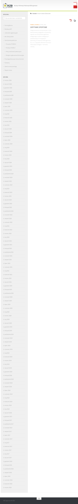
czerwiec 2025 (8, 110)
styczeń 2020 (8, 323)
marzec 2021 (8, 278)
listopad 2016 (8, 465)
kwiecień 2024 (8, 151)
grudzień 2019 (8, 327)
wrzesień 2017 (8, 428)
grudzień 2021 (8, 245)
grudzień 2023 (8, 166)
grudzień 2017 (8, 416)
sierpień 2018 (8, 386)
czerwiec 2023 (8, 185)
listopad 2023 (8, 170)
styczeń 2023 (8, 200)
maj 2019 (7, 353)
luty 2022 (7, 237)
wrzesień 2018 (8, 383)
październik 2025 (9, 95)
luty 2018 (7, 409)
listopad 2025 (8, 91)
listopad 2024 (8, 132)
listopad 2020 (8, 289)
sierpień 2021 (8, 259)
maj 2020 (7, 312)
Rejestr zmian (8, 70)
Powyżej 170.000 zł (11, 44)
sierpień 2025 (8, 103)
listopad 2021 (8, 248)
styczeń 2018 (8, 413)
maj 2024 (7, 147)
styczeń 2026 (8, 84)
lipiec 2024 (7, 140)
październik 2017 (9, 424)
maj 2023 (7, 188)
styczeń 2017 (8, 457)
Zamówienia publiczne (11, 40)
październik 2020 (9, 293)
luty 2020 (7, 319)
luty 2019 (7, 364)
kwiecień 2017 (8, 446)
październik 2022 (9, 211)
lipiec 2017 (7, 435)
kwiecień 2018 (8, 401)
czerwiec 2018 (8, 394)
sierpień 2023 (8, 181)
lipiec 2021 (7, 263)
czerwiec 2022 (8, 222)
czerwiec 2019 (8, 349)
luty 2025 (7, 125)
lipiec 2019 (7, 345)
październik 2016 (9, 469)
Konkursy (7, 63)
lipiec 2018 (7, 390)
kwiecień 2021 (8, 274)
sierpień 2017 (8, 431)
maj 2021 (7, 271)
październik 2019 (9, 334)
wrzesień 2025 (8, 99)
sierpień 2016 (8, 472)
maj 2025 (7, 114)
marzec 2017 (8, 450)
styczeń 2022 (8, 241)
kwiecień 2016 (8, 484)
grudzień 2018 (8, 372)
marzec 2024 (8, 155)
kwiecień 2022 (8, 230)
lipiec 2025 (7, 106)
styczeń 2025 (8, 129)
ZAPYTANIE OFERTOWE (38, 27)
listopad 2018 (8, 375)
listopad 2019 (8, 330)
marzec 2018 (8, 405)
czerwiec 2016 (8, 480)
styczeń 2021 (8, 282)
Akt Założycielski (9, 36)
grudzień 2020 (8, 286)
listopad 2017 (8, 420)
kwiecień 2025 (8, 118)
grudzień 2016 (8, 461)
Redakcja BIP (8, 29)
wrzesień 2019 (8, 338)
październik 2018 (9, 379)
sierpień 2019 (8, 342)
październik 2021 (9, 252)
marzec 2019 (8, 360)
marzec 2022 (8, 233)
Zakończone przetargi (11, 66)
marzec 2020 (8, 316)
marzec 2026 (8, 80)
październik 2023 (9, 174)
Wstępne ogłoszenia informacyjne (15, 55)
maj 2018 (7, 398)
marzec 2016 (8, 487)
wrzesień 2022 (8, 215)
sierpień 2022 (8, 218)
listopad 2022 (8, 207)
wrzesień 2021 (8, 256)
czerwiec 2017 (8, 439)
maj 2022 (7, 226)
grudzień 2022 (8, 203)
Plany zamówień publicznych (13, 51)
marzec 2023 (8, 196)
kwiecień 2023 (8, 192)
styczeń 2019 (8, 368)
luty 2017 (7, 454)
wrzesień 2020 (8, 297)
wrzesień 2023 (8, 177)
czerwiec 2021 (8, 267)
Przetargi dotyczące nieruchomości (14, 59)
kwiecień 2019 (8, 357)
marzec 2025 (8, 121)
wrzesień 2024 (8, 136)
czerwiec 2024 (8, 144)
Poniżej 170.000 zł (35, 24)
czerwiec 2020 (8, 308)
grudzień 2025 (8, 88)
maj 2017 (7, 443)
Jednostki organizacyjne (11, 33)
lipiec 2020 (7, 304)
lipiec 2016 (7, 476)
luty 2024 (7, 159)
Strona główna (8, 25)
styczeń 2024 (8, 162)
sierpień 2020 (8, 301)
